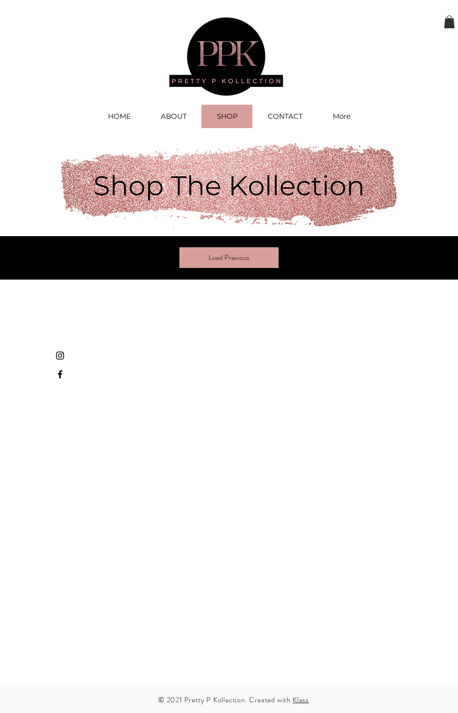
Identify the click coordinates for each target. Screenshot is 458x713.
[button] (449, 21)
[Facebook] (60, 374)
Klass (301, 699)
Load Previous (229, 257)
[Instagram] (60, 355)
